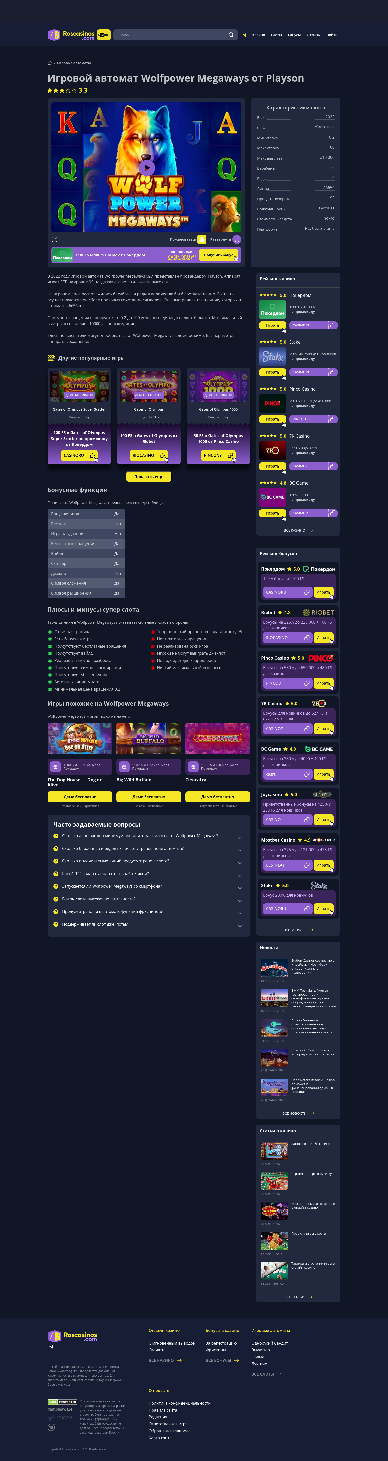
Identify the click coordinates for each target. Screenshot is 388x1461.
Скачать (156, 1350)
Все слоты (266, 1374)
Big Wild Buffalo (133, 779)
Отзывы (314, 34)
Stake (295, 341)
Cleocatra (196, 779)
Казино (258, 34)
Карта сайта (160, 1438)
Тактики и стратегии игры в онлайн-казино (313, 1265)
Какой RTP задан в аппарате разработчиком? (105, 873)
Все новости (298, 1113)
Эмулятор (260, 1350)
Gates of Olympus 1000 (218, 409)
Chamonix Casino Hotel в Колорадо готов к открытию (313, 1052)
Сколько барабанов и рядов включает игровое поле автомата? (123, 848)
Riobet (268, 612)
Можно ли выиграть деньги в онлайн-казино (313, 1205)
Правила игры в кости (308, 1233)
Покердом (300, 295)
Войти (332, 34)
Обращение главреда (169, 1431)
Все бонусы (298, 930)
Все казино (298, 530)
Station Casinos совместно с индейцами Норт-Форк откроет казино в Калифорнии (312, 966)
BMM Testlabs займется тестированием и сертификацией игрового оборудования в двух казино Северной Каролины (313, 998)
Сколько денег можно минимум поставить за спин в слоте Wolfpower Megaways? (140, 836)
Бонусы (294, 34)
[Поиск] (231, 34)
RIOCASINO (150, 455)
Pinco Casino (302, 388)
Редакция (158, 1417)
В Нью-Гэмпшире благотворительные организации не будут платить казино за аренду (311, 1026)
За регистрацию (221, 1343)
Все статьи (298, 1297)
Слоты (276, 34)
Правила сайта (163, 1410)
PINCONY (220, 455)
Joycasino (271, 794)
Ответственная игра (168, 1424)
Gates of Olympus (149, 409)
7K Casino (299, 435)
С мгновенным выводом (172, 1343)
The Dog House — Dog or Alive (75, 782)
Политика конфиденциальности (180, 1403)
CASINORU (81, 455)
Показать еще (148, 476)
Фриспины (216, 1350)
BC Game (299, 482)
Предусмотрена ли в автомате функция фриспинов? (112, 911)
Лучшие (259, 1364)
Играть (273, 325)
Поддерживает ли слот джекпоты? (95, 924)
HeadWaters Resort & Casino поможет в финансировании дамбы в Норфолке (313, 1086)
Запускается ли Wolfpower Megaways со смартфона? (112, 886)
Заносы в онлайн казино (310, 1144)
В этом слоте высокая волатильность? (98, 899)
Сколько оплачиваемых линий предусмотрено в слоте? (115, 861)
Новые (257, 1357)
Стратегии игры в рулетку (311, 1174)
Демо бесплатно (79, 395)
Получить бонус (218, 255)
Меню (109, 34)
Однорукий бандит (269, 1343)
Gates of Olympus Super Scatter (79, 409)
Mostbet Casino (278, 840)
